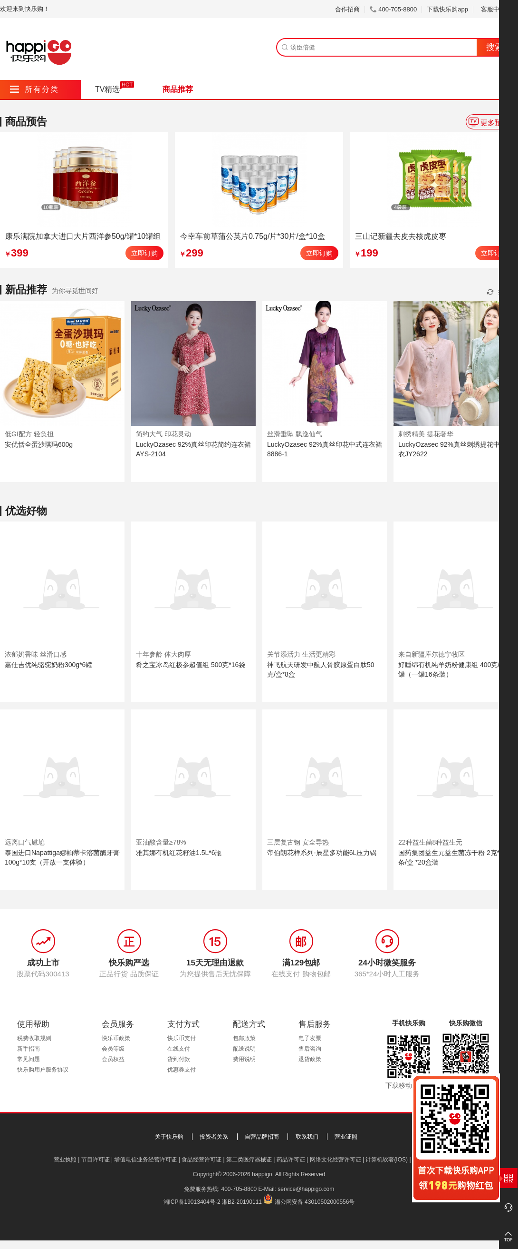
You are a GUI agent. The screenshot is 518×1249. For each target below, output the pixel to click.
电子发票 (309, 1038)
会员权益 (113, 1059)
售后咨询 (309, 1048)
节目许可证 (95, 1159)
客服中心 (497, 9)
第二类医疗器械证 (249, 1159)
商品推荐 (178, 89)
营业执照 (65, 1159)
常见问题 (28, 1059)
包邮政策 (244, 1038)
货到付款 (178, 1059)
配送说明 (244, 1048)
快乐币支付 (181, 1038)
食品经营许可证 (201, 1159)
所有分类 (34, 89)
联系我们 (307, 1136)
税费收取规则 (34, 1038)
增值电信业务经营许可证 (145, 1159)
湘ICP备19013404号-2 (192, 1202)
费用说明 (244, 1059)
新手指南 (28, 1048)
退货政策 (309, 1059)
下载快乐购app (447, 9)
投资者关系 (214, 1136)
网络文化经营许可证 (335, 1159)
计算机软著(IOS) (386, 1159)
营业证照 (346, 1136)
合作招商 (347, 9)
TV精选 (107, 89)
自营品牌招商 (262, 1136)
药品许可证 (291, 1159)
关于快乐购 (169, 1136)
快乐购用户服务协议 (42, 1069)
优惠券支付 (181, 1069)
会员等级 (113, 1048)
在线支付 (178, 1048)
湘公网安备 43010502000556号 (315, 1202)
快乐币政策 (116, 1038)
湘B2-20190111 (242, 1202)
